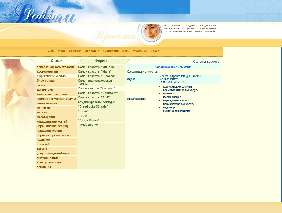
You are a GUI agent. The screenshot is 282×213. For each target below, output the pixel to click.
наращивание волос (176, 100)
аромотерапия (47, 71)
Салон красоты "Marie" (94, 71)
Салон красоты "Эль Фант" (96, 88)
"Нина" (83, 111)
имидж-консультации (52, 94)
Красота (75, 50)
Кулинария (111, 50)
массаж (42, 112)
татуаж (42, 148)
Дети (125, 50)
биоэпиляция (47, 80)
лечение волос (47, 103)
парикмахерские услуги (54, 135)
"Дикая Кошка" (88, 120)
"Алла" (83, 115)
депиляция (45, 89)
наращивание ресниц (52, 126)
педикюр (43, 139)
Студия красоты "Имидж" (96, 102)
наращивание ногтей (52, 121)
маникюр (43, 107)
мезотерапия (46, 117)
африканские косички (51, 76)
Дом (51, 50)
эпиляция (44, 167)
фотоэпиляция (48, 157)
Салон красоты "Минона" (96, 67)
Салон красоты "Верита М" (98, 92)
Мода (62, 50)
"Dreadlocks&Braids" (93, 106)
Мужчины (140, 50)
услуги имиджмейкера (53, 153)
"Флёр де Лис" (88, 124)
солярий (43, 144)
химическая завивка (176, 110)
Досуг (154, 50)
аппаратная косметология (56, 67)
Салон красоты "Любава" (96, 76)
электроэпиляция (50, 162)
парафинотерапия (50, 130)
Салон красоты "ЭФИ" (94, 97)
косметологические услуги (56, 98)
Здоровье (92, 50)
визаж (41, 85)
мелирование (172, 97)
